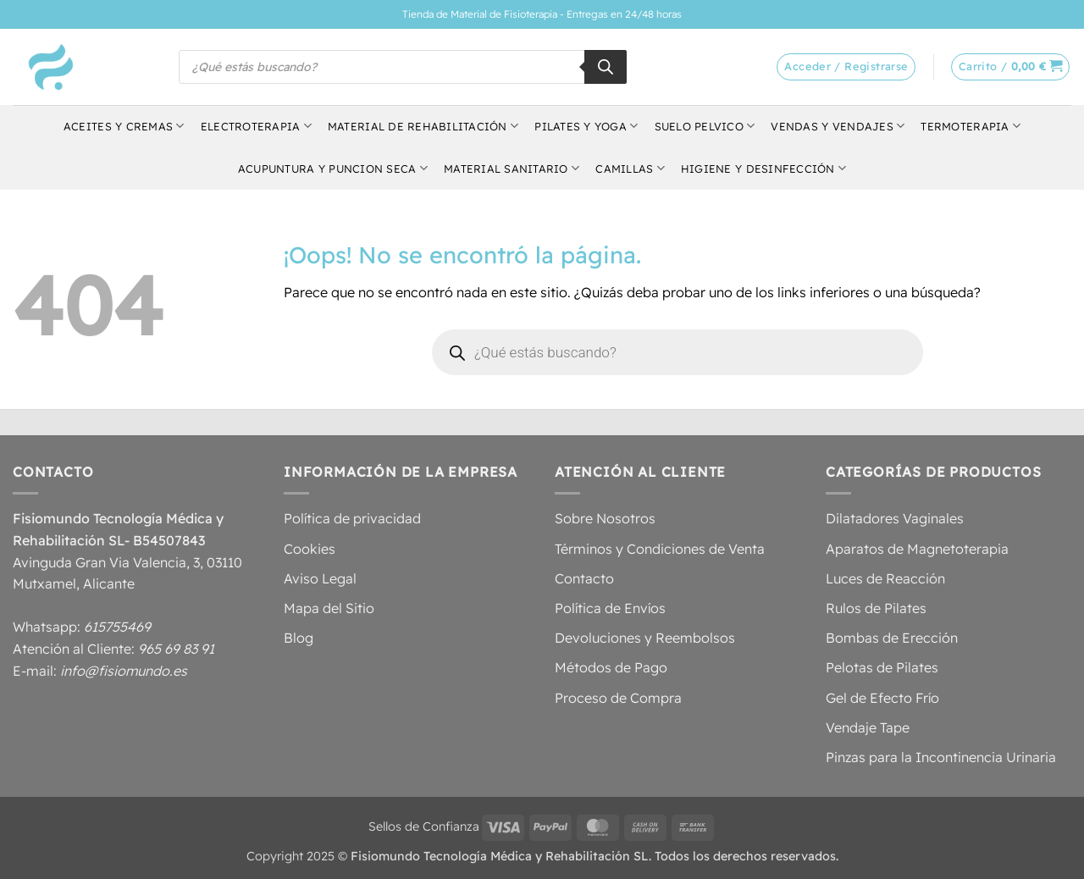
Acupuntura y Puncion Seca (333, 168)
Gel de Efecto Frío (882, 697)
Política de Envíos (610, 608)
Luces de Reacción (885, 578)
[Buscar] (605, 67)
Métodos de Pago (611, 667)
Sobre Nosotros (605, 518)
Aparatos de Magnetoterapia (917, 548)
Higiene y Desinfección (763, 168)
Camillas (630, 168)
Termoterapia (970, 126)
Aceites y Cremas (124, 126)
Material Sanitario (511, 168)
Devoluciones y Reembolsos (645, 637)
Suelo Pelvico (705, 126)
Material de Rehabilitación (423, 126)
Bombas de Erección (892, 637)
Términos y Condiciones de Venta (660, 548)
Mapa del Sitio (329, 608)
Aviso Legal (320, 578)
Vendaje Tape (868, 727)
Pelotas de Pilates (882, 667)
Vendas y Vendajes (837, 126)
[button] (1010, 66)
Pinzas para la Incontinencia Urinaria (941, 757)
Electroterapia (256, 126)
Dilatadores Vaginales (895, 518)
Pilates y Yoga (586, 126)
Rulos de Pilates (876, 608)
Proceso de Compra (618, 697)
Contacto (584, 578)
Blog (298, 637)
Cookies (309, 548)
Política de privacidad (352, 518)
